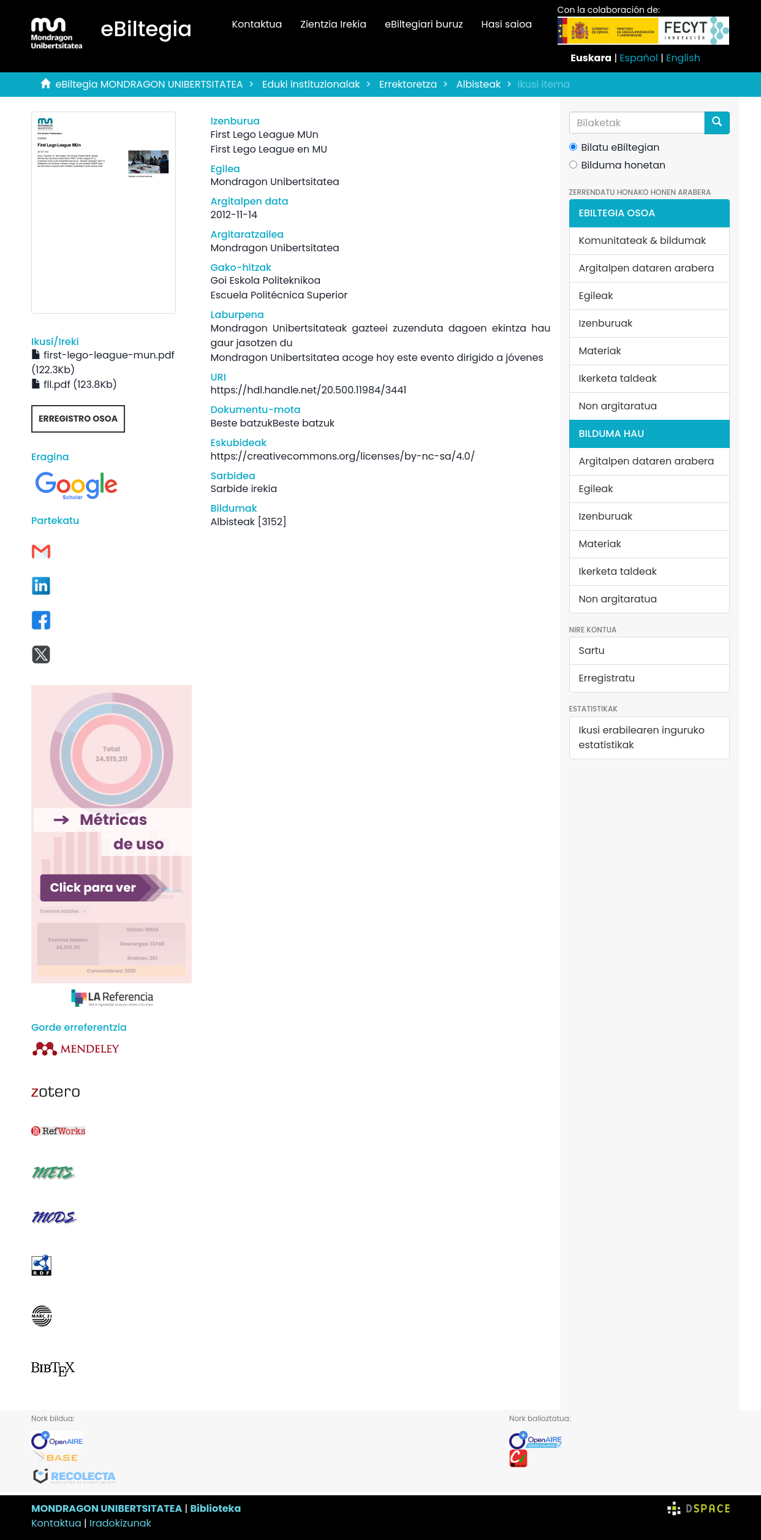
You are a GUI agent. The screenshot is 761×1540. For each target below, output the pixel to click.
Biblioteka (215, 1508)
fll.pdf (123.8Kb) (74, 384)
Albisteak (478, 84)
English (683, 58)
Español (638, 58)
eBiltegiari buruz (424, 24)
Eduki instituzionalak (311, 84)
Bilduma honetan (617, 165)
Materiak (600, 351)
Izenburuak (606, 323)
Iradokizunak (120, 1523)
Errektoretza (408, 84)
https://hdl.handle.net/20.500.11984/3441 (308, 390)
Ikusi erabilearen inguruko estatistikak (642, 737)
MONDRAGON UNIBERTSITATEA (106, 1508)
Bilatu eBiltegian (614, 147)
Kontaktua (257, 24)
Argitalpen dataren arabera (646, 268)
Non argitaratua (618, 406)
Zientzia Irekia (333, 24)
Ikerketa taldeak (618, 378)
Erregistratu (607, 678)
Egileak (596, 296)
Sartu (592, 650)
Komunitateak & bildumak (642, 240)
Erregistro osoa (78, 418)
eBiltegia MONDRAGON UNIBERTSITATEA (149, 84)
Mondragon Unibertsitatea (274, 182)
